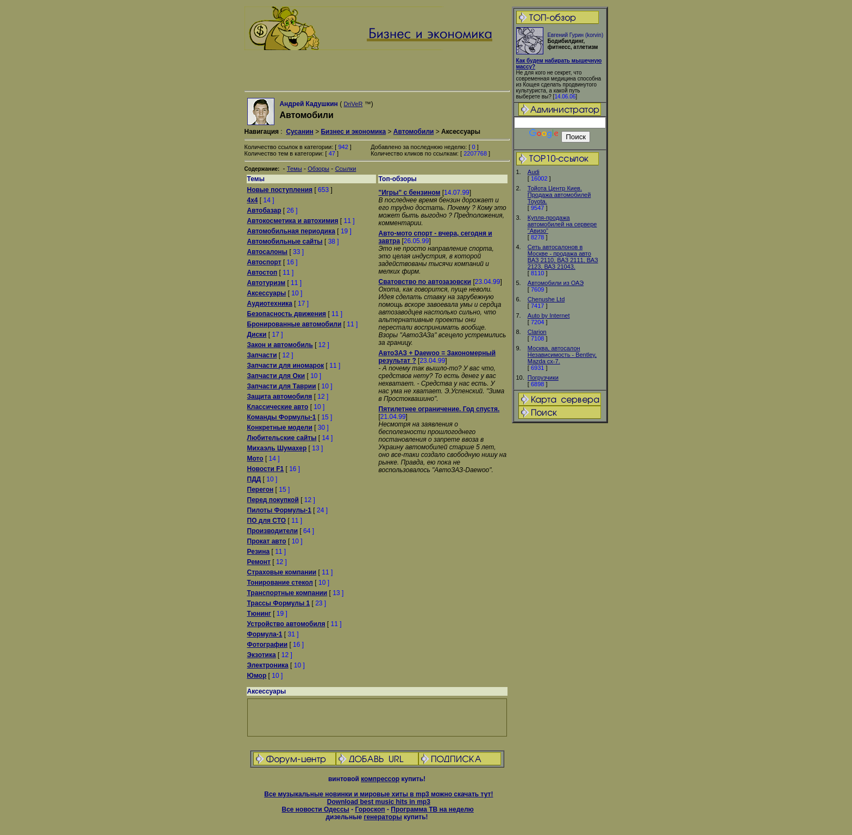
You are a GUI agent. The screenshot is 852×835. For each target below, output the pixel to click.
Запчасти (262, 355)
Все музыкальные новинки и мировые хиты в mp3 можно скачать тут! (378, 794)
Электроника (268, 665)
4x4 (252, 200)
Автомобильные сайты (285, 241)
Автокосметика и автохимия (293, 221)
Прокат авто (266, 541)
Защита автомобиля (279, 396)
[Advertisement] (559, 595)
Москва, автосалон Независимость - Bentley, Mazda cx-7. (562, 354)
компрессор (380, 779)
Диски (257, 334)
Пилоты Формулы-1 (279, 510)
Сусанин (299, 131)
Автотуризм (266, 283)
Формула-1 (265, 634)
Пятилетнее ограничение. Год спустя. (439, 409)
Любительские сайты (282, 438)
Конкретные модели (279, 427)
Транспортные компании (287, 593)
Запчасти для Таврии (281, 386)
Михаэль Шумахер (277, 448)
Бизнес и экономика (353, 131)
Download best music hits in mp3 (378, 802)
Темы (294, 168)
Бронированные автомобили (294, 324)
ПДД (254, 479)
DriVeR (353, 104)
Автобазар (264, 210)
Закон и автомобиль (280, 345)
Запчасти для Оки (276, 376)
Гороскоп (370, 809)
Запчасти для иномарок (285, 365)
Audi (534, 172)
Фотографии (267, 644)
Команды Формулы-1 (281, 417)
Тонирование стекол (280, 582)
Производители (272, 531)
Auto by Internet (549, 315)
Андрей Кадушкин (308, 104)
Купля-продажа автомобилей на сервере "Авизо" (562, 224)
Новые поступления (280, 190)
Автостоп (262, 272)
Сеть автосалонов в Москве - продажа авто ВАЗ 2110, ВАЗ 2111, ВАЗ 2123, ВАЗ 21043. (563, 257)
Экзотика (261, 655)
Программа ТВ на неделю (432, 809)
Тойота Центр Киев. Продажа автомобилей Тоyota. (559, 195)
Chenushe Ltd (546, 299)
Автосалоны (267, 252)
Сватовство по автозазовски (425, 282)
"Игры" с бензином (410, 192)
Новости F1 (265, 469)
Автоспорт (264, 262)
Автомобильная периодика (291, 231)
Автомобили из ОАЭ (556, 283)
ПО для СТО (266, 520)
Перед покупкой (273, 500)
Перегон (260, 489)
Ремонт (259, 562)
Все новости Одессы (315, 809)
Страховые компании (282, 572)
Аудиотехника (269, 303)
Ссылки (345, 168)
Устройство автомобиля (286, 624)
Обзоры (318, 168)
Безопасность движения (287, 314)
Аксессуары (266, 293)
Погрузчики (543, 377)
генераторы (383, 817)
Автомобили (413, 131)
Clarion (537, 332)
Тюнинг (259, 613)
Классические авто (278, 407)
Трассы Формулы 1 (278, 603)
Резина (258, 551)
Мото (255, 458)
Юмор (257, 675)
